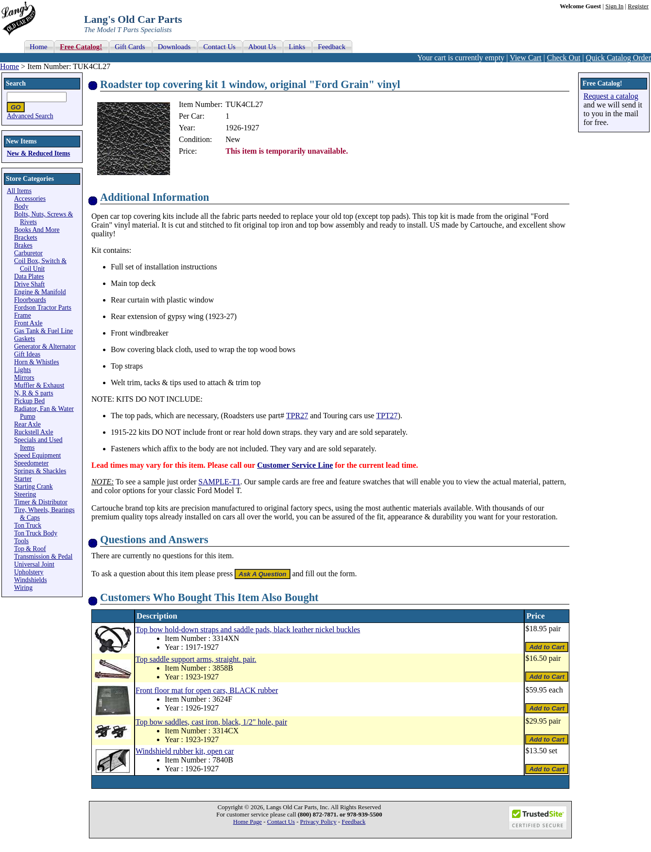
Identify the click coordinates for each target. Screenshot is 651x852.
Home (9, 66)
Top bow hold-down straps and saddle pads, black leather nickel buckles (248, 629)
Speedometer (31, 463)
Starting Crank (33, 486)
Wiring (23, 587)
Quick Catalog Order (618, 57)
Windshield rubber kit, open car (185, 751)
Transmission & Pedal (43, 556)
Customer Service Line (295, 465)
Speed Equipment (37, 455)
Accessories (30, 198)
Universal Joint (34, 564)
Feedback (353, 821)
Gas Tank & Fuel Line (43, 331)
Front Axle (28, 323)
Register (638, 6)
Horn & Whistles (36, 362)
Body (21, 206)
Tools (21, 541)
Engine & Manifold (40, 292)
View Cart (525, 57)
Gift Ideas (27, 354)
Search (16, 83)
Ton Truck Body (35, 533)
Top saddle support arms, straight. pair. (196, 659)
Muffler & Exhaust (39, 385)
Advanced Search (30, 116)
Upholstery (28, 572)
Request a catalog (610, 96)
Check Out (564, 57)
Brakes (23, 245)
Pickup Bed (29, 401)
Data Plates (29, 276)
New (232, 139)
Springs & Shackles (40, 471)
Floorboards (30, 299)
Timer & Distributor (41, 502)
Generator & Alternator (45, 346)
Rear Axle (27, 424)
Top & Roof (30, 548)
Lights (22, 369)
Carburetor (28, 253)
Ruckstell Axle (33, 432)
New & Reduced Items (38, 153)
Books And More (37, 229)
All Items (19, 191)
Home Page (247, 821)
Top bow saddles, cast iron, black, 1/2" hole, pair (211, 722)
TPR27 (297, 415)
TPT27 (386, 415)
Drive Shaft (29, 284)
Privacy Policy (318, 821)
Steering (25, 494)
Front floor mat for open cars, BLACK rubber (207, 690)
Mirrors (24, 377)
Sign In (614, 6)
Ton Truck (27, 525)
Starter (23, 478)
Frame (22, 315)
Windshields (30, 580)
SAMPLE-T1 (219, 482)
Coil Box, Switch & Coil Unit (40, 264)
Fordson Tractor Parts (42, 307)
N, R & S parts (33, 393)
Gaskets (24, 338)
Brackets (25, 237)
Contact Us (281, 821)
